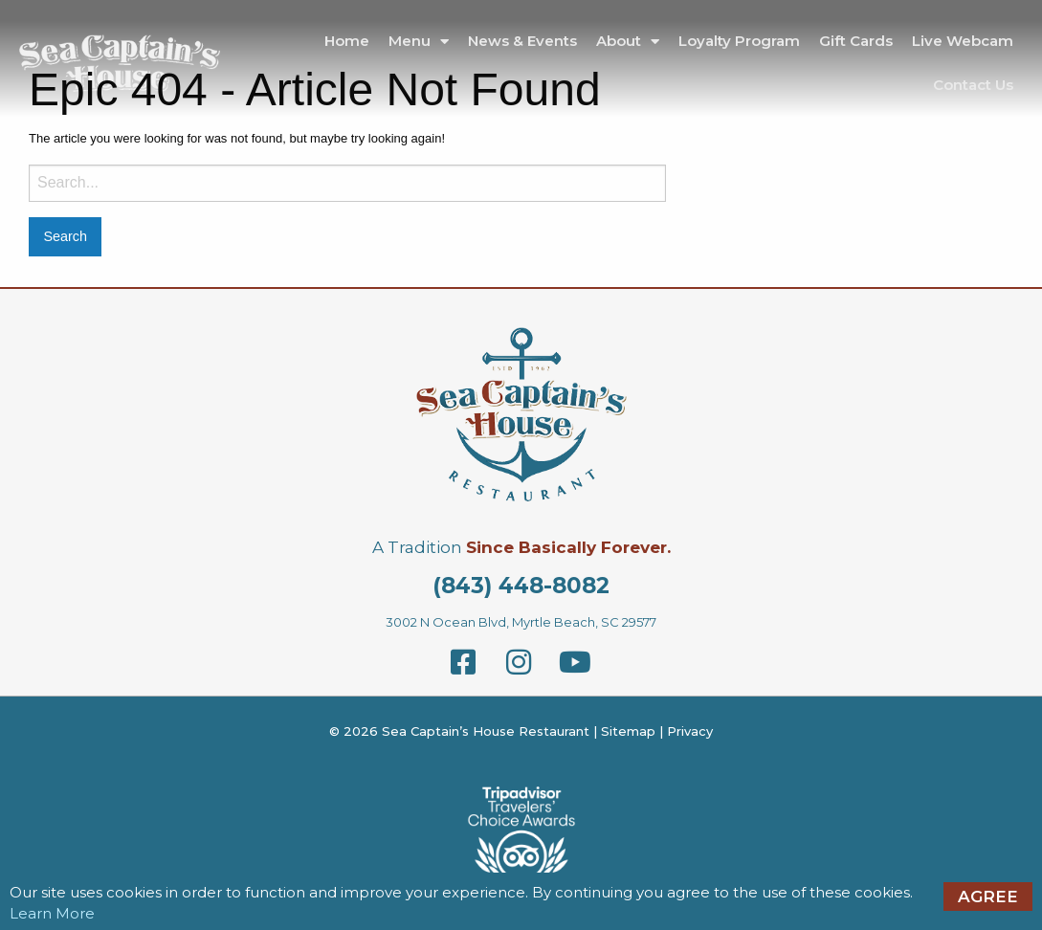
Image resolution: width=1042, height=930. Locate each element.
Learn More (52, 913)
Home (346, 41)
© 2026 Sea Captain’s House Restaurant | (465, 731)
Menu (418, 41)
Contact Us (973, 85)
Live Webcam (962, 41)
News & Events (522, 41)
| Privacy (684, 731)
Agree (988, 896)
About (627, 41)
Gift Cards (856, 41)
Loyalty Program (739, 41)
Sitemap (628, 731)
